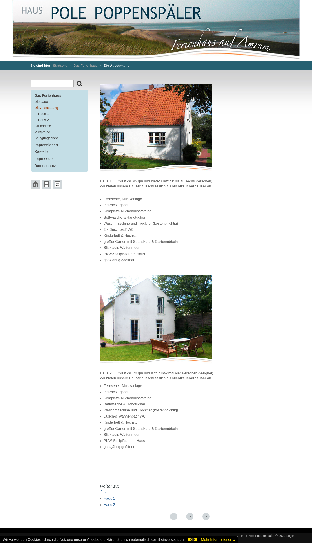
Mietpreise (42, 132)
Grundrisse (43, 126)
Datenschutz (45, 166)
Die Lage (41, 101)
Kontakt (41, 152)
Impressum (44, 159)
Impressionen (46, 145)
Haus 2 (109, 505)
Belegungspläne (47, 138)
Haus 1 (109, 498)
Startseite (60, 65)
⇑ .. (103, 492)
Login (290, 536)
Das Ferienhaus (85, 65)
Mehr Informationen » (218, 539)
